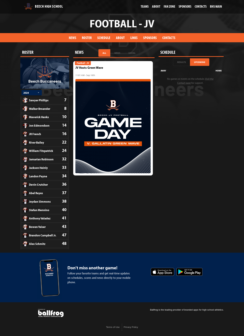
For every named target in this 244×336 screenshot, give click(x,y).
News (72, 37)
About (120, 37)
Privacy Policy (131, 327)
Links (134, 37)
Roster (87, 37)
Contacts (168, 37)
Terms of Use (113, 327)
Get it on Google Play (189, 272)
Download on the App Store (162, 272)
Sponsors (150, 37)
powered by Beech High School (51, 313)
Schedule (103, 37)
